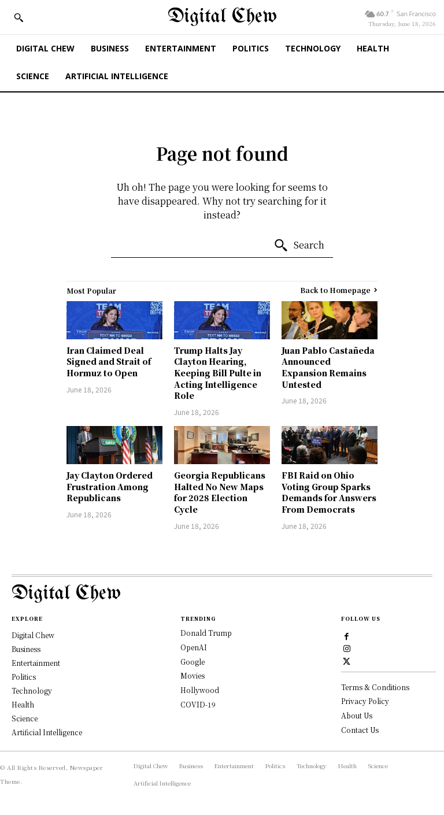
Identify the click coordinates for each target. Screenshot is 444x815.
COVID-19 (198, 704)
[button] (18, 17)
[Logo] (222, 594)
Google (192, 661)
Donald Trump (206, 633)
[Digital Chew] (222, 17)
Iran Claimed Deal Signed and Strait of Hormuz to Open (108, 361)
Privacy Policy (365, 701)
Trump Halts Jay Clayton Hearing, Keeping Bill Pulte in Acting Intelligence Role (217, 372)
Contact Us (360, 730)
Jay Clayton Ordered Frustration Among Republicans (109, 486)
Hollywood (199, 690)
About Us (356, 716)
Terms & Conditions (375, 687)
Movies (192, 675)
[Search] (299, 246)
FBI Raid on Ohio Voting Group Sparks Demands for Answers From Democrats (329, 492)
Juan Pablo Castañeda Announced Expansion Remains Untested (328, 367)
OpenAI (193, 647)
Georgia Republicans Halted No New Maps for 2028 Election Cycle (219, 492)
